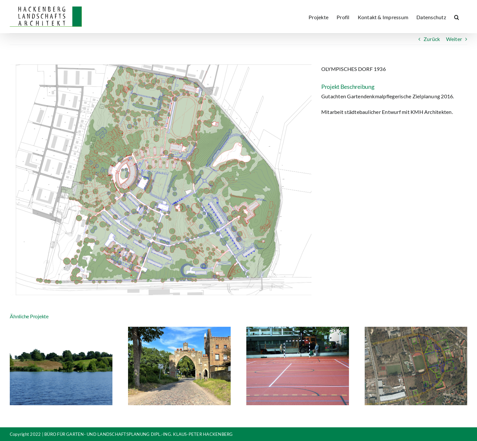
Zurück (432, 39)
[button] (456, 16)
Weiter (454, 39)
